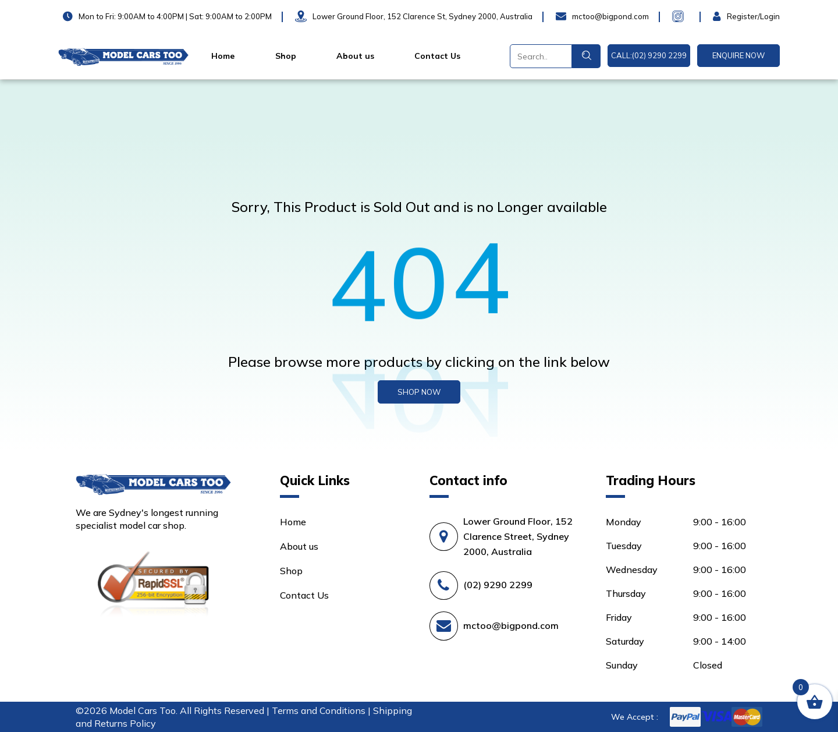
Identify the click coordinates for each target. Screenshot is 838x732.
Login (725, 16)
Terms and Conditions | (322, 710)
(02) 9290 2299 (497, 584)
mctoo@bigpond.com (511, 625)
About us (355, 56)
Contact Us (437, 56)
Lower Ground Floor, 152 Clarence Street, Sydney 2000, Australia (518, 536)
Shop (285, 56)
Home (223, 56)
